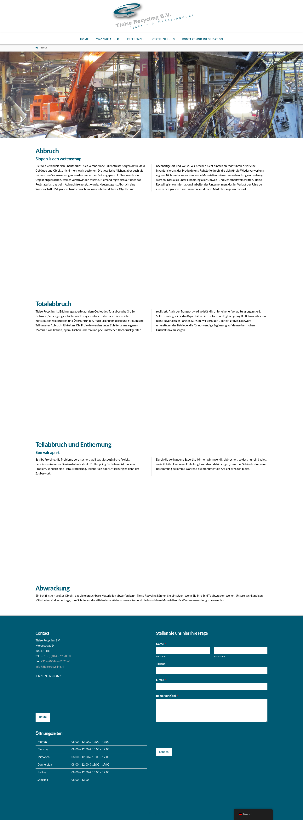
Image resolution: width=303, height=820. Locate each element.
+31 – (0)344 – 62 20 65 (55, 661)
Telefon (162, 664)
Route (43, 717)
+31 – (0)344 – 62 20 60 (56, 656)
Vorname (160, 656)
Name (161, 644)
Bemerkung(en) (167, 696)
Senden (164, 752)
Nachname (219, 656)
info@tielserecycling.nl (50, 666)
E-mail (161, 680)
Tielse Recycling (151, 813)
